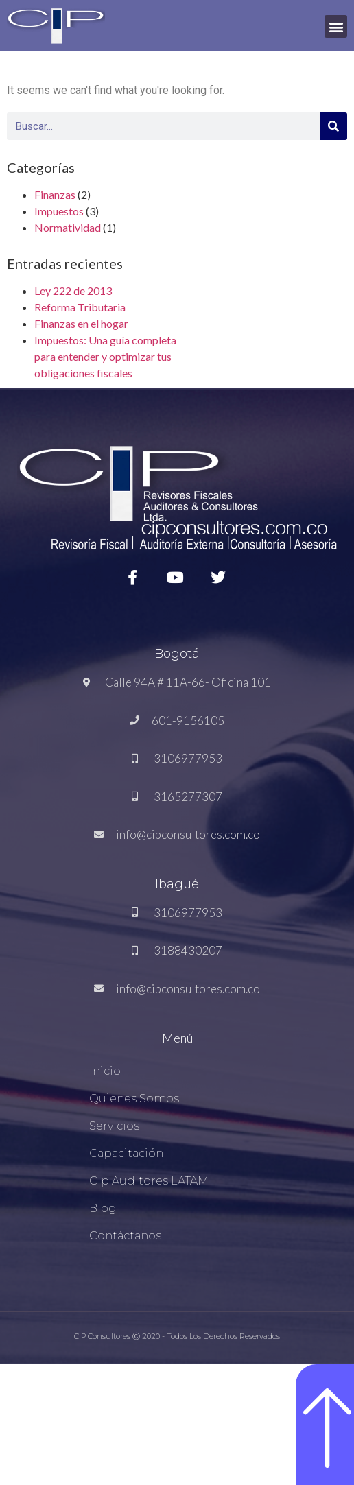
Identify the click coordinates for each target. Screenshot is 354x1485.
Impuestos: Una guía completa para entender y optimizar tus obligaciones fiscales (105, 356)
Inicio (105, 1071)
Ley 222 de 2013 (73, 290)
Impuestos (59, 210)
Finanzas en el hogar (81, 323)
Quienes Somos (134, 1098)
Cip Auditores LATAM (149, 1180)
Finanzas (54, 194)
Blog (103, 1208)
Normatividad (67, 227)
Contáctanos (125, 1235)
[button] (335, 26)
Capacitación (126, 1153)
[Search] (333, 126)
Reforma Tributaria (80, 306)
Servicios (114, 1125)
